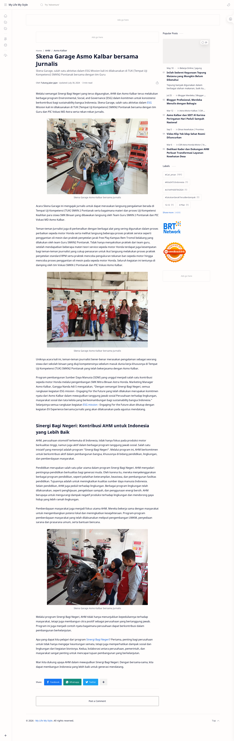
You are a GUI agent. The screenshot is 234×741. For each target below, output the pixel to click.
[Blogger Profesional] (205, 95)
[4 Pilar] (184, 205)
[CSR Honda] (204, 110)
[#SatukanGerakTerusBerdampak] (182, 197)
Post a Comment (97, 701)
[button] (228, 4)
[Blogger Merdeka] (187, 95)
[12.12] (169, 205)
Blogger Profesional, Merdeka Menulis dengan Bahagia (184, 101)
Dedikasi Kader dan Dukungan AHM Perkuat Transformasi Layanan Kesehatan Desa (188, 153)
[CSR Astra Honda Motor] (190, 144)
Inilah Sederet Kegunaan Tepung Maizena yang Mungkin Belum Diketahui (186, 76)
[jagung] (198, 68)
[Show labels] (172, 212)
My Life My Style (18, 4)
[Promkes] (200, 129)
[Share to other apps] (103, 682)
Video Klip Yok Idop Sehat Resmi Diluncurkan (186, 135)
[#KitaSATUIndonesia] (176, 182)
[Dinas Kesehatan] (186, 129)
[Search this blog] (65, 4)
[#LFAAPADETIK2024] (176, 190)
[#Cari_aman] (173, 174)
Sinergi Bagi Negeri (97, 639)
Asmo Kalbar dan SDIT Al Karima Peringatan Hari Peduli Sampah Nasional (186, 118)
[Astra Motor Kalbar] (189, 110)
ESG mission (90, 404)
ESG (149, 102)
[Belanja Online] (187, 68)
